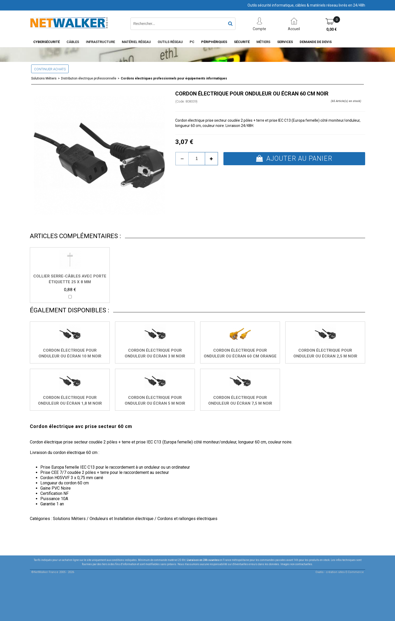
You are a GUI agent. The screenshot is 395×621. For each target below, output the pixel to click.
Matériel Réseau (136, 42)
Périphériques (214, 42)
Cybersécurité (46, 42)
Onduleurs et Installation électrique (121, 518)
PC (192, 42)
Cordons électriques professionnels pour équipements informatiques (174, 78)
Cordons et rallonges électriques (187, 518)
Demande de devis (316, 42)
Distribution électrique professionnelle (88, 78)
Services (285, 42)
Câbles (73, 42)
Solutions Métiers (44, 78)
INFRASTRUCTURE (100, 42)
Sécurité (242, 42)
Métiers (263, 42)
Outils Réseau (170, 42)
